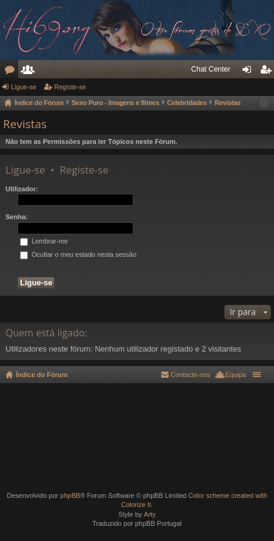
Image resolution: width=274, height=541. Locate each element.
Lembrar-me (44, 241)
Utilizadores (29, 71)
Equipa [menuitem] (236, 374)
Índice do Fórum (42, 374)
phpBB (70, 495)
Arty (150, 514)
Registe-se (70, 86)
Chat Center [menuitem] (210, 69)
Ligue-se (23, 86)
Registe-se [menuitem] (267, 71)
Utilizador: (21, 188)
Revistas (25, 124)
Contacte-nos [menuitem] (190, 374)
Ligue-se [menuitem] (249, 71)
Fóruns (11, 71)
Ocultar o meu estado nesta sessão (78, 254)
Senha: (16, 216)
